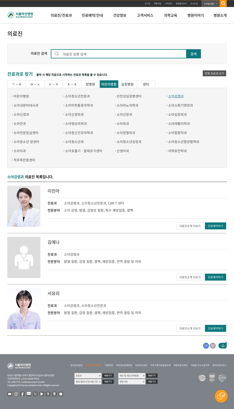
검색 (193, 53)
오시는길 (194, 3)
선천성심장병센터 (129, 96)
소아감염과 (176, 96)
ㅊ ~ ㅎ (72, 84)
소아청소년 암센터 (26, 141)
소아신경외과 (74, 114)
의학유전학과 (177, 150)
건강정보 (119, 15)
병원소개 (220, 15)
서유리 (54, 293)
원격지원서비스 (220, 365)
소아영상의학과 (76, 123)
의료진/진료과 (61, 15)
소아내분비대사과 (26, 105)
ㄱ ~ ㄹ (17, 84)
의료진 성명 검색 (74, 54)
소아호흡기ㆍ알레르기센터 (83, 150)
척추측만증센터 (24, 159)
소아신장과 (124, 114)
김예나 (54, 242)
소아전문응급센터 (26, 132)
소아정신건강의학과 (79, 132)
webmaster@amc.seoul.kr (33, 382)
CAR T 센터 (116, 203)
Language (209, 3)
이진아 (54, 190)
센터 (146, 84)
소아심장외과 (177, 114)
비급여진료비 (141, 365)
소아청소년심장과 (129, 141)
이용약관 (109, 365)
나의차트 (168, 3)
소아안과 (20, 123)
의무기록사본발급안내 (160, 365)
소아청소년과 (74, 141)
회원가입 (157, 3)
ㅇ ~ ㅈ (53, 84)
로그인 (147, 3)
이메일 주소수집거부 (200, 365)
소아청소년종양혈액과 (183, 141)
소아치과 (20, 150)
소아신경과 (21, 114)
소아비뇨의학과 (127, 105)
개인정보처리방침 (94, 365)
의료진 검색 (39, 53)
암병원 (90, 84)
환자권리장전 (77, 365)
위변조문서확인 (181, 365)
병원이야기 (195, 15)
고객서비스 (145, 15)
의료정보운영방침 (124, 365)
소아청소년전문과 (77, 96)
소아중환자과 (177, 132)
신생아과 (123, 150)
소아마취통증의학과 (79, 105)
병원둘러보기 (181, 3)
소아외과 (123, 123)
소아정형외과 (126, 132)
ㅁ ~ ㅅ (35, 84)
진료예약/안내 (92, 15)
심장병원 (127, 84)
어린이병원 (109, 84)
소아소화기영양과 (180, 105)
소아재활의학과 (179, 123)
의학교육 (170, 15)
